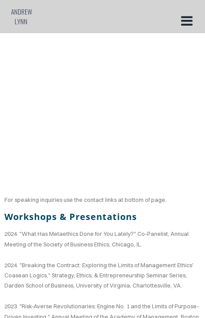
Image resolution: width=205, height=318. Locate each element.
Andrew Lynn (21, 16)
